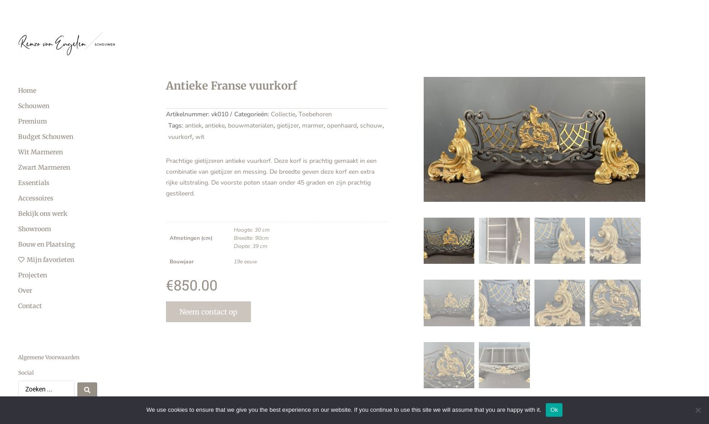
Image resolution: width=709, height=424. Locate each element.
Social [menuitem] (26, 372)
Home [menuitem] (27, 90)
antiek (193, 125)
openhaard (342, 125)
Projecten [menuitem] (32, 275)
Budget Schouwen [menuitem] (45, 137)
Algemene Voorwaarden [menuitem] (49, 357)
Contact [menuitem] (30, 306)
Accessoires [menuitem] (35, 198)
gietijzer (288, 125)
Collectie (283, 114)
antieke (215, 125)
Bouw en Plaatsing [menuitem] (46, 244)
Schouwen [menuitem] (33, 106)
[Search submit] (87, 389)
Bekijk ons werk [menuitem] (42, 214)
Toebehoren (315, 114)
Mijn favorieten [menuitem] (46, 260)
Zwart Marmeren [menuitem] (44, 167)
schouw (371, 125)
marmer (313, 125)
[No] (697, 409)
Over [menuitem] (25, 290)
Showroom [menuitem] (34, 229)
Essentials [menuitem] (33, 183)
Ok (554, 409)
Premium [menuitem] (32, 121)
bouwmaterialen (251, 125)
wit (199, 137)
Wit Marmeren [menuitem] (40, 152)
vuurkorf (180, 137)
